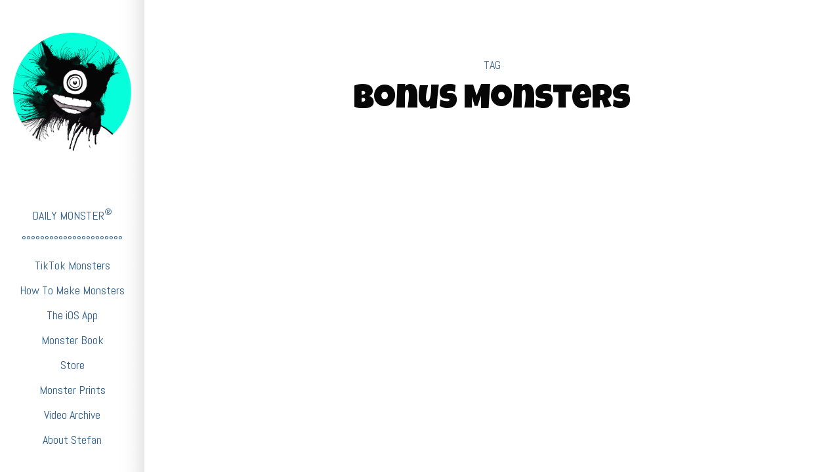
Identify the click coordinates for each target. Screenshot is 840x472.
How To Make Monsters (72, 290)
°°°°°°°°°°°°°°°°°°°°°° (72, 240)
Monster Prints (72, 389)
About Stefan (72, 439)
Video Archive (72, 414)
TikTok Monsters (72, 265)
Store (72, 364)
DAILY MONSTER (72, 214)
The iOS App (72, 315)
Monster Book (72, 339)
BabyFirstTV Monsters (492, 247)
